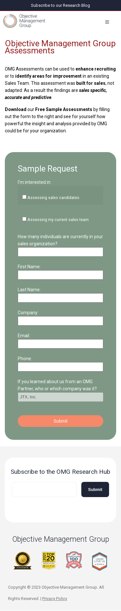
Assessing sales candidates (53, 197)
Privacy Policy (54, 598)
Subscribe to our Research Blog (60, 5)
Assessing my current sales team (58, 219)
